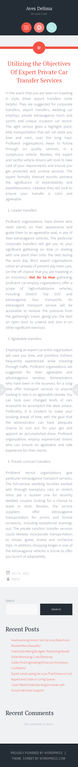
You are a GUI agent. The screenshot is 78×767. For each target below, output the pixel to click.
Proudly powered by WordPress (37, 753)
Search (10, 601)
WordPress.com (52, 758)
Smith (15, 579)
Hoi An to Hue (42, 277)
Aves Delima (39, 8)
